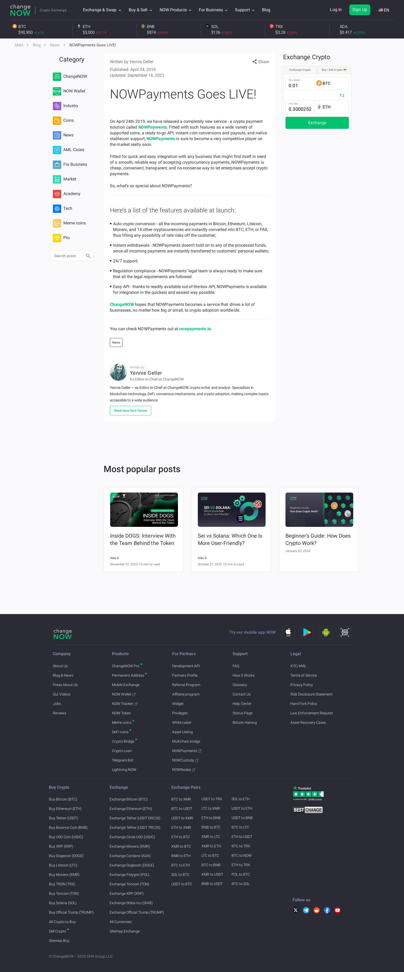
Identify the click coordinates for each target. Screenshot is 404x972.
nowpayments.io (195, 328)
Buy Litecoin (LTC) (63, 865)
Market (64, 179)
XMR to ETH (211, 846)
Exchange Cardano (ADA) (130, 856)
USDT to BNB (242, 818)
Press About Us (65, 685)
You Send (294, 80)
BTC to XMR (181, 799)
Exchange (317, 122)
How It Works (244, 675)
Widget (178, 704)
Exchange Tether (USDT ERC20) (135, 818)
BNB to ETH (180, 856)
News (55, 45)
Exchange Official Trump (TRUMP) (137, 912)
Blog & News (63, 675)
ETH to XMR (181, 827)
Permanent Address (128, 675)
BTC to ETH (180, 865)
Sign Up (359, 9)
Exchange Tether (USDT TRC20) (135, 827)
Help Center (242, 704)
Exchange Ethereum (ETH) (131, 809)
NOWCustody (185, 760)
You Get (293, 103)
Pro (61, 238)
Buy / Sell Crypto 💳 (334, 69)
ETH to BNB (211, 818)
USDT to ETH (242, 808)
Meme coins (69, 223)
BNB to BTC (211, 827)
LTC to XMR (210, 808)
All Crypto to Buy (62, 922)
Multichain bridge (186, 741)
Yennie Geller (141, 61)
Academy (67, 194)
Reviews (59, 713)
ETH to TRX (241, 865)
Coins (63, 121)
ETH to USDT (242, 837)
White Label (181, 722)
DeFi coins (120, 732)
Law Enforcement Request (311, 713)
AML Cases (68, 150)
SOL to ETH (241, 799)
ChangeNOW (70, 77)
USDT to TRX (211, 799)
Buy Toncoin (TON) (64, 893)
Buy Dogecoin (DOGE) (66, 856)
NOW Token (121, 713)
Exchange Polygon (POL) (129, 874)
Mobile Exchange (125, 685)
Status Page (242, 713)
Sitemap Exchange (125, 931)
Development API (186, 666)
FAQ (236, 666)
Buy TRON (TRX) (62, 884)
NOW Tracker (124, 704)
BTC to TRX (241, 846)
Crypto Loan (122, 751)
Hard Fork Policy (303, 704)
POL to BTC (241, 874)
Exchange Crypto (300, 69)
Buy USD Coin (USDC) (66, 837)
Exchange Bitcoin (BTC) (129, 799)
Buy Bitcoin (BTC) (63, 799)
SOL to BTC (180, 874)
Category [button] (71, 59)
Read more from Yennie (130, 410)
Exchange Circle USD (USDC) (132, 837)
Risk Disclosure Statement (311, 694)
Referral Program (186, 685)
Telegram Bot (122, 760)
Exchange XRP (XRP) (127, 893)
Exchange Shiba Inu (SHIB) (131, 903)
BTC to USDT (181, 809)
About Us (60, 666)
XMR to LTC (210, 837)
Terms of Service (303, 675)
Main (19, 45)
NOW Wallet (69, 91)
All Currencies (121, 922)
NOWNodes (183, 769)
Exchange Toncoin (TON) (129, 884)
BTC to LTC (240, 827)
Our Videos (61, 694)
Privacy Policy (301, 685)
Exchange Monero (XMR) (130, 846)
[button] (260, 62)
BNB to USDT (212, 884)
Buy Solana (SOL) (63, 903)
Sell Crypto (57, 931)
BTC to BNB (211, 865)
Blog (266, 9)
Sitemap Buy (59, 940)
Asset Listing (182, 732)
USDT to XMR (182, 818)
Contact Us (242, 694)
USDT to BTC (181, 884)
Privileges (180, 713)
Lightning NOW (124, 769)
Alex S (114, 558)
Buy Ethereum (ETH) (65, 809)
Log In (336, 9)
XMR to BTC (181, 846)
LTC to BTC (210, 855)
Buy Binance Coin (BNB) (68, 827)
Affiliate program (185, 694)
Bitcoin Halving (245, 722)
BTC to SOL (241, 884)
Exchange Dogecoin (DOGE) (132, 865)
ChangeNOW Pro (125, 666)
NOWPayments (152, 127)
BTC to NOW (242, 855)
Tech (62, 209)
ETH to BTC (180, 837)
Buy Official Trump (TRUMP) (71, 912)
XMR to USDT (212, 874)
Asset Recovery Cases (308, 722)
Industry (65, 106)
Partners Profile (185, 675)
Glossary (240, 685)
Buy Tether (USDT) (63, 818)
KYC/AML (298, 666)
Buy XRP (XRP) (61, 846)
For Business (70, 165)
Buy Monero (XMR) (64, 874)
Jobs (57, 704)
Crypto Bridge (123, 741)
